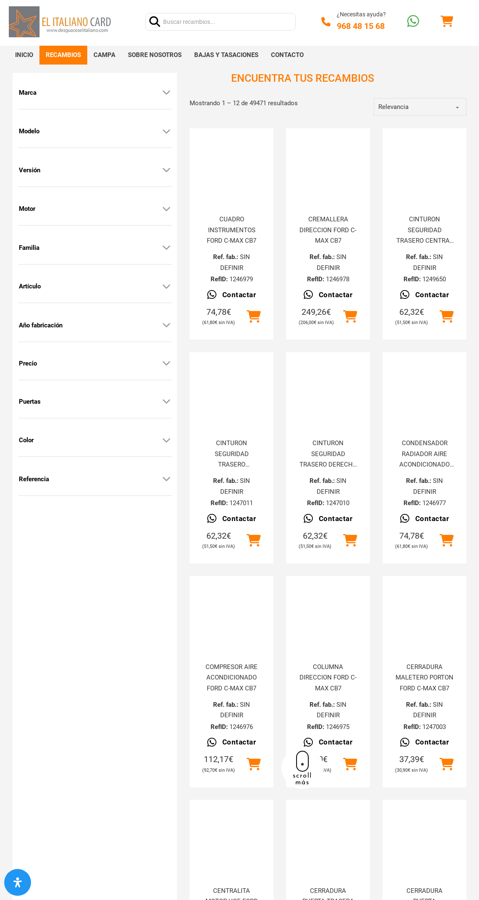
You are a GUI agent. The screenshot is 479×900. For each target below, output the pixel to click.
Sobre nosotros (155, 55)
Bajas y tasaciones (226, 55)
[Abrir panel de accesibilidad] (17, 882)
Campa (104, 55)
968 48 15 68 (361, 26)
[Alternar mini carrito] (446, 21)
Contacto (287, 55)
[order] (420, 107)
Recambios (63, 55)
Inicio (24, 55)
